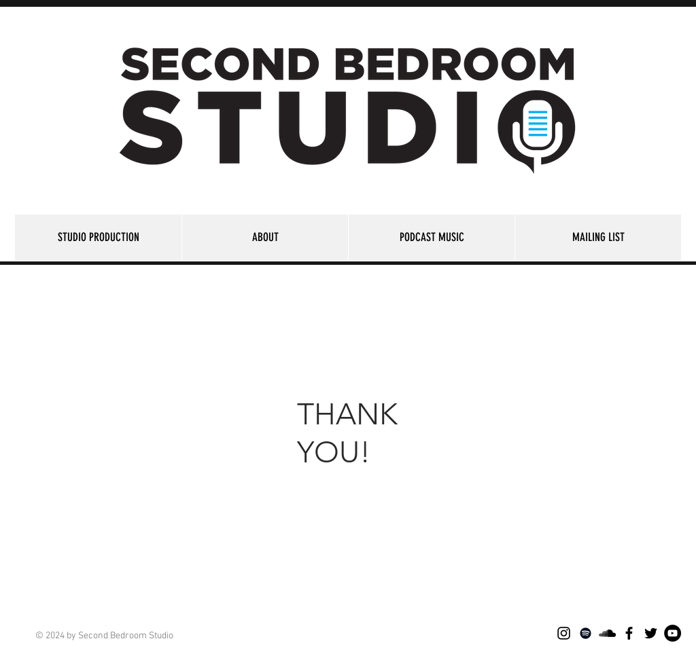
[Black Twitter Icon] (650, 633)
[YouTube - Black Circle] (672, 633)
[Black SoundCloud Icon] (607, 633)
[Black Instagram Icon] (563, 633)
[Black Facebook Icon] (629, 633)
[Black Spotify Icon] (585, 633)
